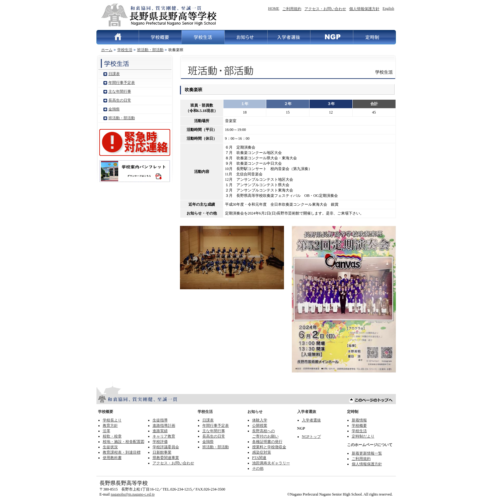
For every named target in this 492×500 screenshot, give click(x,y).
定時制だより (363, 436)
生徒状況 (110, 447)
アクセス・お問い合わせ (325, 9)
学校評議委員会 (166, 447)
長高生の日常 (119, 100)
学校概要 (160, 37)
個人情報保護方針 (364, 9)
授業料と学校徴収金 (269, 447)
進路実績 (160, 431)
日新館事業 (162, 452)
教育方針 (110, 425)
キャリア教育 (164, 436)
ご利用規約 (291, 9)
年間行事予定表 (121, 82)
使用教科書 (112, 458)
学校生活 (203, 37)
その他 (257, 468)
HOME (273, 8)
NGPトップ (311, 436)
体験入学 (259, 420)
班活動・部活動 (150, 50)
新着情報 (359, 420)
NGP (331, 37)
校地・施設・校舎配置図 (123, 441)
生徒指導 (160, 420)
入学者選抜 (288, 37)
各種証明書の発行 (267, 441)
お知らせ (245, 37)
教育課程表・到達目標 (122, 452)
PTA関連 (259, 458)
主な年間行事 (119, 91)
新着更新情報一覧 (367, 453)
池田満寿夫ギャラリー (271, 463)
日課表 (114, 74)
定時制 (374, 37)
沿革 (106, 431)
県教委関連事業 (166, 458)
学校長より (112, 420)
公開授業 (259, 425)
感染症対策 (261, 452)
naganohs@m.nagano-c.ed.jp (132, 494)
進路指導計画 (164, 425)
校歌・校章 (112, 436)
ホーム (107, 50)
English (388, 8)
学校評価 (160, 441)
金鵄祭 (114, 109)
